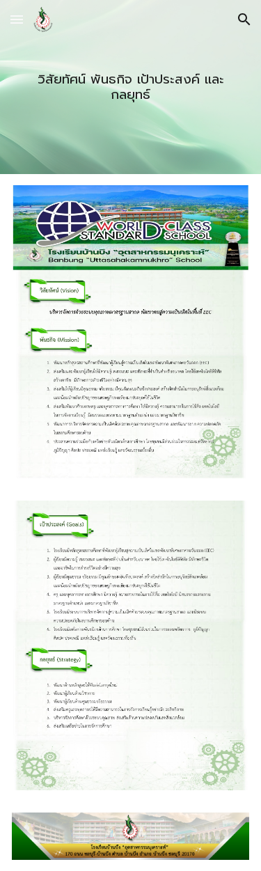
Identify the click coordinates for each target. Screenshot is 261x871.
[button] (16, 19)
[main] (130, 87)
